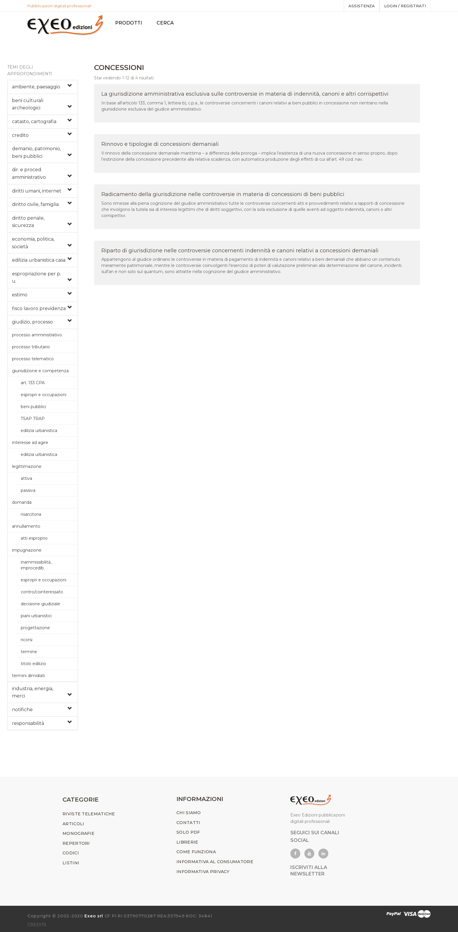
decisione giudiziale (40, 603)
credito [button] (20, 135)
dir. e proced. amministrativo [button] (29, 173)
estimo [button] (19, 295)
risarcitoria (31, 514)
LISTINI (71, 862)
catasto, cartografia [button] (34, 121)
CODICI (71, 853)
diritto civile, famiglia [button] (35, 204)
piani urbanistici (36, 615)
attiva (26, 478)
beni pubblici (33, 406)
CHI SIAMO (188, 812)
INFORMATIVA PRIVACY (203, 871)
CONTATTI (188, 822)
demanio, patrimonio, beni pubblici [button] (36, 152)
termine (29, 651)
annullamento (26, 526)
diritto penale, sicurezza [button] (28, 221)
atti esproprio (34, 538)
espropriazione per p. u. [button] (36, 277)
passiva (28, 490)
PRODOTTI (129, 23)
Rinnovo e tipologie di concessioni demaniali (160, 144)
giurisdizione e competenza (40, 370)
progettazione (35, 627)
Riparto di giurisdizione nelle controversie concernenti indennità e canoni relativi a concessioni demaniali (240, 250)
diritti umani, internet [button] (36, 191)
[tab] (43, 87)
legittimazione (26, 466)
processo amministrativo (37, 335)
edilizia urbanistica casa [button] (38, 260)
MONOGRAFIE (78, 833)
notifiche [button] (22, 709)
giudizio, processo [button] (32, 322)
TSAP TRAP (33, 418)
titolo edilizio (33, 663)
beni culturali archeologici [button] (27, 104)
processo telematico (33, 358)
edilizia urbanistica (39, 430)
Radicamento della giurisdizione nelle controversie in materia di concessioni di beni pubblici (222, 194)
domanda (22, 502)
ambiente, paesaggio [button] (36, 87)
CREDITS (36, 924)
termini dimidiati (28, 675)
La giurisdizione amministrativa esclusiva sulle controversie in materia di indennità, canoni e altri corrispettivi (244, 94)
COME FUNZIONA (196, 852)
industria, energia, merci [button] (32, 692)
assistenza (361, 6)
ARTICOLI (73, 823)
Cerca (166, 23)
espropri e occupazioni (43, 394)
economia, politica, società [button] (33, 242)
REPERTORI (76, 843)
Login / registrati (405, 6)
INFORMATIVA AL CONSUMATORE (214, 861)
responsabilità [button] (28, 723)
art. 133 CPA (33, 382)
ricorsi (26, 639)
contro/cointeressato (42, 591)
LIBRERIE (187, 842)
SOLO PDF (188, 832)
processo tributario (31, 346)
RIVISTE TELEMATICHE (89, 813)
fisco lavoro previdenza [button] (39, 308)
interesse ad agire (30, 442)
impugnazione (26, 550)
